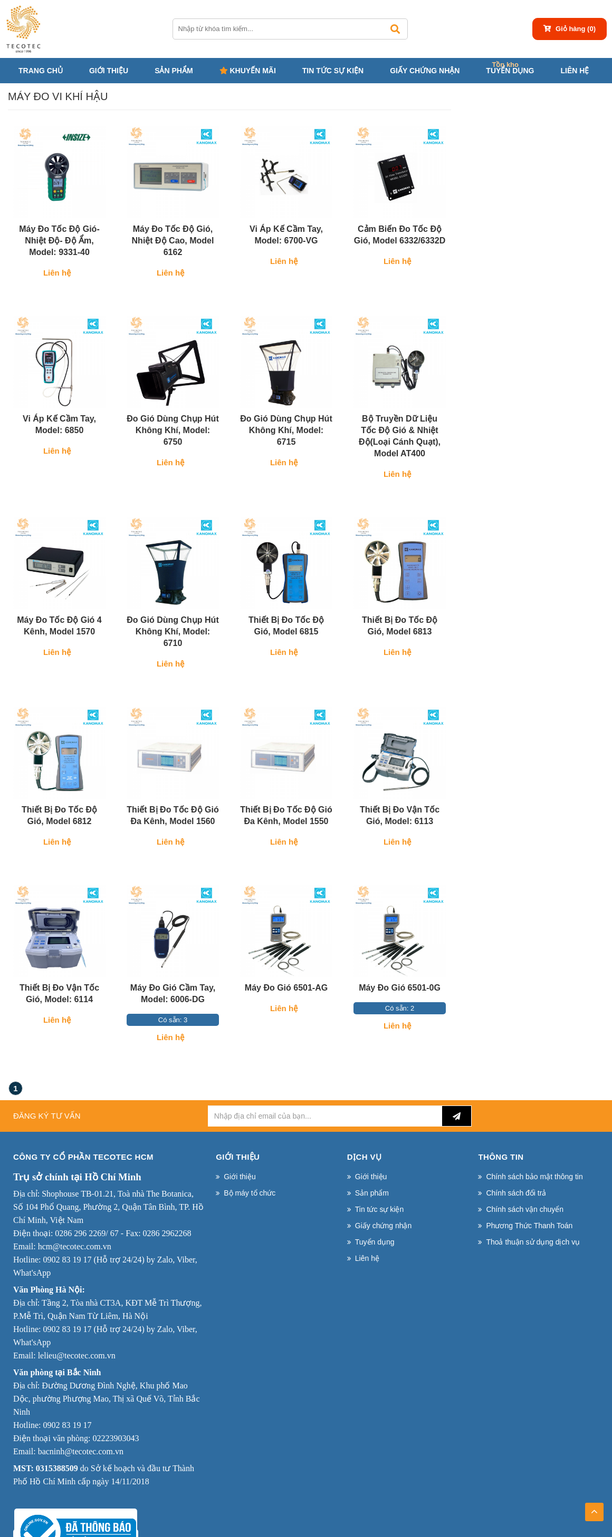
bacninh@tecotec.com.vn (80, 1451)
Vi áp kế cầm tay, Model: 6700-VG (286, 234)
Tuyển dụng (510, 70)
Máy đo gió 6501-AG (286, 987)
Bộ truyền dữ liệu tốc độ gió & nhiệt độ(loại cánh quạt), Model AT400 (400, 436)
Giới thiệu (108, 70)
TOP (594, 1508)
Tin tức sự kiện (333, 70)
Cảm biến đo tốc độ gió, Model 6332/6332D (399, 234)
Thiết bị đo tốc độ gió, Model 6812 (59, 815)
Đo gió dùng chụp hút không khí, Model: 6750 (172, 430)
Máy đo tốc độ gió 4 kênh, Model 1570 (59, 625)
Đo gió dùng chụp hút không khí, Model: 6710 (172, 631)
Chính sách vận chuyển (524, 1209)
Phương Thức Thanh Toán (529, 1225)
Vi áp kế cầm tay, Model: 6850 (59, 424)
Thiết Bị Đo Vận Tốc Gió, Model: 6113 (399, 815)
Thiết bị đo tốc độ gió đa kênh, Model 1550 (286, 815)
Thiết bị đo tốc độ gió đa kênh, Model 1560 (172, 815)
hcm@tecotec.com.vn (74, 1246)
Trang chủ (40, 70)
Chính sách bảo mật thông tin (534, 1176)
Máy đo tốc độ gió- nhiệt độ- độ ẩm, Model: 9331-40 (59, 240)
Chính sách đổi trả (516, 1193)
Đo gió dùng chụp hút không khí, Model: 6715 (286, 430)
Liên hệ (574, 70)
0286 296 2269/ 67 (86, 1233)
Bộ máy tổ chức (249, 1193)
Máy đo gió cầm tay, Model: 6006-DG (172, 993)
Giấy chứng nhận (425, 70)
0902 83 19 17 (67, 1259)
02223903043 (115, 1438)
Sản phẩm (174, 70)
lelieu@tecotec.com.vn (77, 1355)
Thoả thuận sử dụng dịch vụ (533, 1242)
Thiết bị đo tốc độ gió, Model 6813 (399, 625)
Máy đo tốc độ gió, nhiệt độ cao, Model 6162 (173, 240)
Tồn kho (505, 64)
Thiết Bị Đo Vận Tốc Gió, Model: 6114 (59, 993)
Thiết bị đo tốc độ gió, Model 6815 (286, 625)
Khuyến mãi (247, 70)
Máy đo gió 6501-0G (400, 987)
